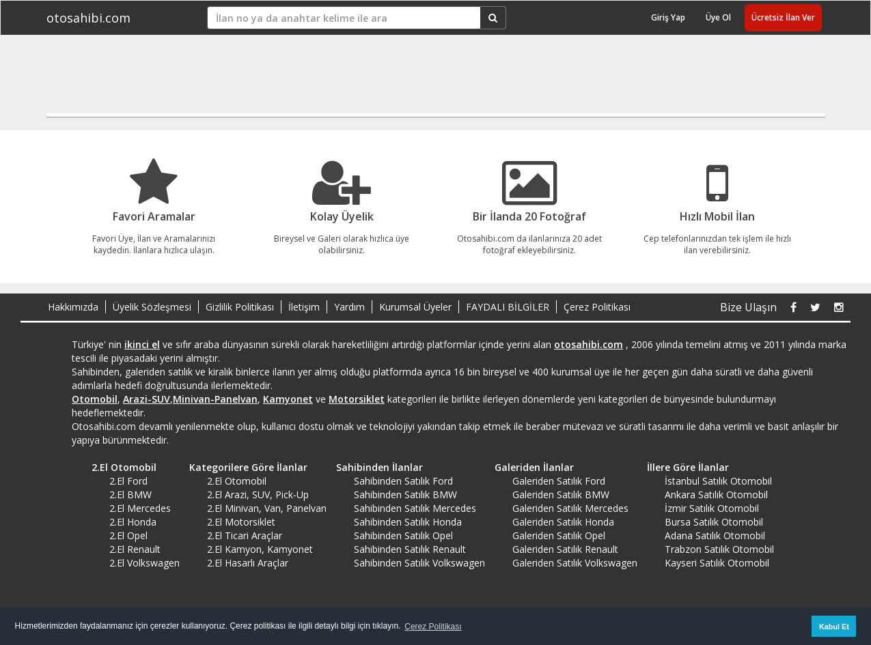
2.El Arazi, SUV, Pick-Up (258, 494)
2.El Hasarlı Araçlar (247, 562)
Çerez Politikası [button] (432, 626)
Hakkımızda (73, 306)
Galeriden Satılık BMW (560, 494)
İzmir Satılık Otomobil (712, 508)
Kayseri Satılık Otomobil (717, 562)
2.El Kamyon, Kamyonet (260, 549)
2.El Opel (128, 535)
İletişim (304, 306)
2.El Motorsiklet (241, 521)
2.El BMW (130, 494)
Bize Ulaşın (748, 307)
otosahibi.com (88, 18)
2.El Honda (132, 521)
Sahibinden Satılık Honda (408, 521)
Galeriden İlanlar (529, 467)
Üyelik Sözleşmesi (152, 306)
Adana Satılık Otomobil (715, 535)
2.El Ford (128, 480)
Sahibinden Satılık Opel (403, 535)
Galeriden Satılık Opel (558, 535)
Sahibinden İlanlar (375, 467)
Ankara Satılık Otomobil (716, 494)
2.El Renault (135, 549)
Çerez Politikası (597, 306)
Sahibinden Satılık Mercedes (415, 508)
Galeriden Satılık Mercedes (570, 508)
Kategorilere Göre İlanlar (243, 467)
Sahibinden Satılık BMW (405, 494)
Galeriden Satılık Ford (558, 480)
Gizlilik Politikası (240, 306)
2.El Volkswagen (144, 562)
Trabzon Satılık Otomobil (719, 549)
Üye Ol (718, 17)
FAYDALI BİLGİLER (507, 306)
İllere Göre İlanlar (683, 467)
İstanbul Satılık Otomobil (718, 480)
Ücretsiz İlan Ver (783, 17)
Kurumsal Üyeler (415, 306)
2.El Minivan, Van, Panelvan (267, 508)
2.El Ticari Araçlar (244, 535)
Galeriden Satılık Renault (565, 549)
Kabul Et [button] (834, 626)
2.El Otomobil (119, 467)
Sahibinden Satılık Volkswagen (419, 562)
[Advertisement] (428, 80)
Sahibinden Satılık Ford (403, 480)
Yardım (349, 306)
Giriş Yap (668, 17)
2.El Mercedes (140, 508)
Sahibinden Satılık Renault (410, 549)
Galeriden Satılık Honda (563, 521)
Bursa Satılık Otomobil (714, 521)
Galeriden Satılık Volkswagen (574, 562)
